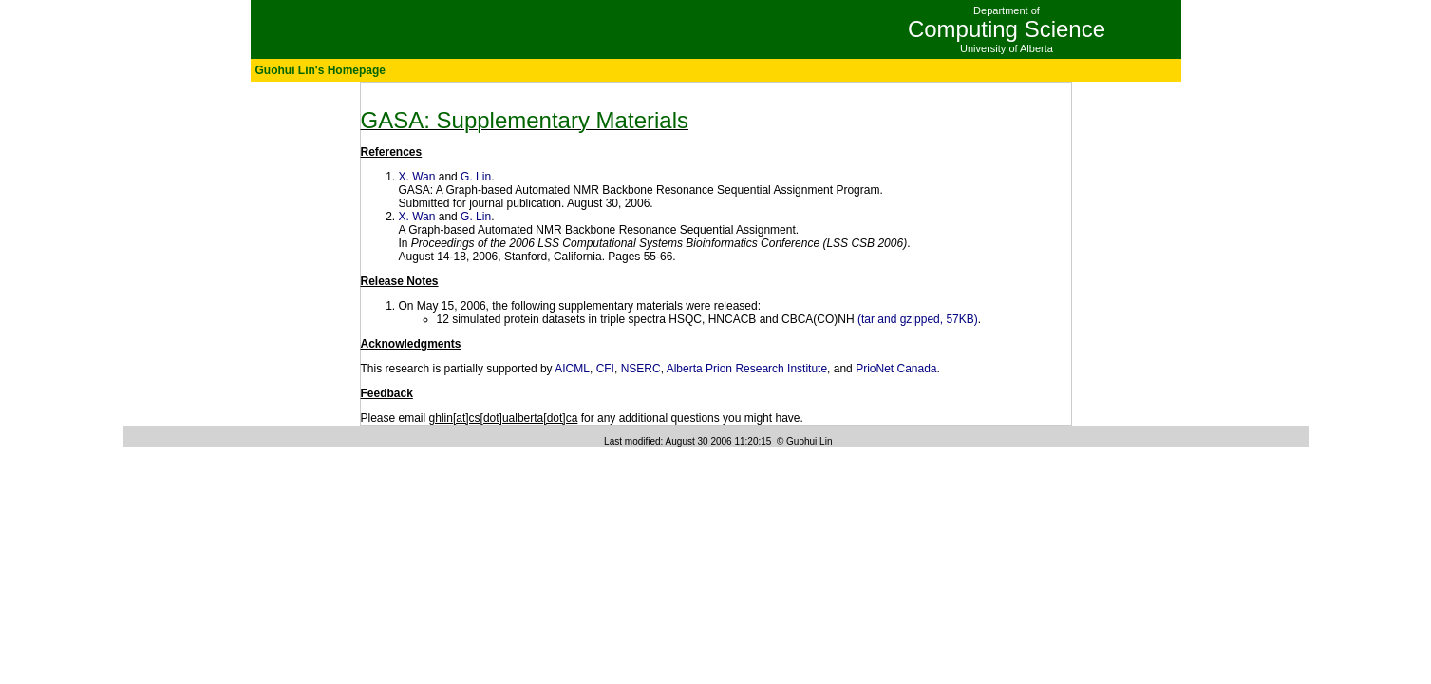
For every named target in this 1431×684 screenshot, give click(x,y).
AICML (572, 368)
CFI (605, 368)
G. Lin (476, 176)
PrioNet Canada (896, 368)
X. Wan (417, 176)
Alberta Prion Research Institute (747, 368)
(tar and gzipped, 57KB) (917, 319)
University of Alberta (1006, 48)
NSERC (641, 368)
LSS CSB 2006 (864, 243)
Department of (1006, 10)
